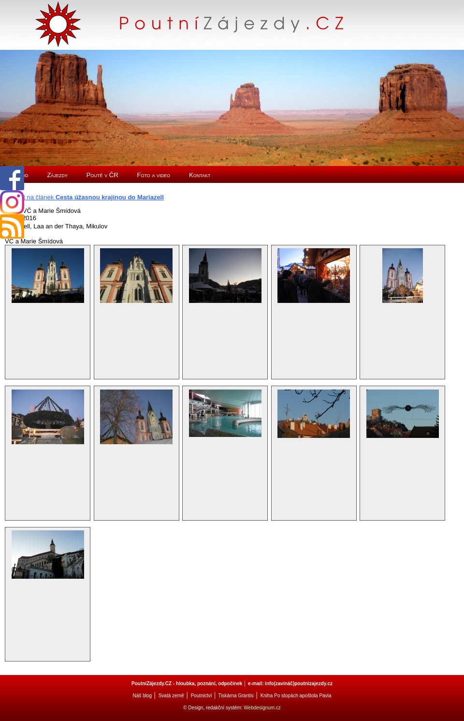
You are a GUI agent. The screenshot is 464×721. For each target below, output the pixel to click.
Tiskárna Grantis (235, 695)
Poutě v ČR (102, 175)
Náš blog (142, 695)
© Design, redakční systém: (213, 707)
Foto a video (154, 175)
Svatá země (171, 695)
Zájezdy (57, 175)
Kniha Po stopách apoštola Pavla (296, 695)
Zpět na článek (88, 197)
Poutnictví (201, 695)
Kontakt (200, 175)
